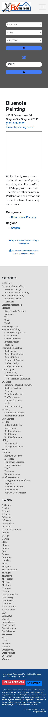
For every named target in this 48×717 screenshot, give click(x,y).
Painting (6, 409)
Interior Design (11, 341)
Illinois (5, 545)
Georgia (5, 535)
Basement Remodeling (13, 286)
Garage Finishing (12, 338)
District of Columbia (11, 529)
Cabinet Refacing (12, 357)
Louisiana (6, 560)
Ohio (4, 612)
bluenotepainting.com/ (19, 127)
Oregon (15, 227)
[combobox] (24, 24)
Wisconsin (7, 655)
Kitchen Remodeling (12, 347)
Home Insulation (12, 465)
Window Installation (14, 486)
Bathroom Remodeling (13, 295)
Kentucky (6, 557)
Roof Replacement (13, 437)
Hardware (9, 301)
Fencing (8, 391)
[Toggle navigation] (42, 7)
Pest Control (8, 418)
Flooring (6, 307)
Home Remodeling (11, 329)
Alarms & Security (13, 455)
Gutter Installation (13, 425)
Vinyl (7, 320)
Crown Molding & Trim (15, 332)
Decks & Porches (12, 388)
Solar (4, 449)
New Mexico (8, 600)
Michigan (6, 572)
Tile (6, 317)
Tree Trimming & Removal (17, 378)
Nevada (5, 591)
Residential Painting (14, 415)
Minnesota (7, 575)
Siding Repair (11, 443)
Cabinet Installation (14, 354)
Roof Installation (12, 431)
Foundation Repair (13, 394)
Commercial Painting (23, 217)
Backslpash (10, 351)
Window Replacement (15, 492)
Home (4, 674)
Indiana (5, 548)
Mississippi (7, 578)
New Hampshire (10, 594)
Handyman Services (14, 461)
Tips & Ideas (17, 674)
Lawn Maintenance (13, 375)
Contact (23, 676)
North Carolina (9, 606)
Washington (8, 649)
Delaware (6, 526)
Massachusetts (9, 569)
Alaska (5, 508)
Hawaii (5, 538)
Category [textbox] (12, 24)
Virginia (6, 646)
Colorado (6, 520)
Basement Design (13, 289)
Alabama (6, 505)
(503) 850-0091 (15, 123)
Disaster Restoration (12, 304)
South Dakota (8, 631)
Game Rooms (10, 335)
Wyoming (6, 659)
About (9, 674)
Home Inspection (10, 326)
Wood (7, 323)
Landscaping (8, 369)
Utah (4, 640)
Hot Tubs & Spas (12, 397)
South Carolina (9, 628)
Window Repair (11, 489)
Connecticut (8, 523)
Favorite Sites (28, 674)
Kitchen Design (11, 363)
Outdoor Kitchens (13, 400)
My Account (33, 683)
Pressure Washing (13, 406)
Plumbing (9, 471)
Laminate (9, 314)
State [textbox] (10, 32)
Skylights (9, 483)
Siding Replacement (14, 446)
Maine (5, 563)
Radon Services (12, 474)
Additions (7, 283)
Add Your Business (14, 682)
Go (24, 48)
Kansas (5, 554)
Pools (7, 403)
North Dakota (8, 609)
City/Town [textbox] (12, 40)
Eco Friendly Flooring (15, 311)
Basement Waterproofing (16, 292)
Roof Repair (10, 434)
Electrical (9, 458)
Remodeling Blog (14, 676)
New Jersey (7, 597)
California (7, 517)
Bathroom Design (12, 298)
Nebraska (6, 588)
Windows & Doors (10, 477)
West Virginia (8, 652)
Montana (6, 585)
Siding (5, 440)
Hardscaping (10, 372)
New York (6, 603)
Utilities (6, 452)
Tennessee (7, 634)
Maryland (6, 566)
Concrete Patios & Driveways (18, 384)
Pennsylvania (8, 622)
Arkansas (6, 514)
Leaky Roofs (10, 428)
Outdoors (6, 381)
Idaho (4, 541)
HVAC (7, 468)
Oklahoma (7, 615)
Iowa (4, 551)
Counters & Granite (13, 360)
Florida (5, 532)
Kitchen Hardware (13, 366)
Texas (5, 637)
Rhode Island (8, 625)
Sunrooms (9, 344)
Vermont (6, 643)
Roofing (5, 421)
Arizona (6, 511)
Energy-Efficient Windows (17, 480)
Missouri (6, 582)
